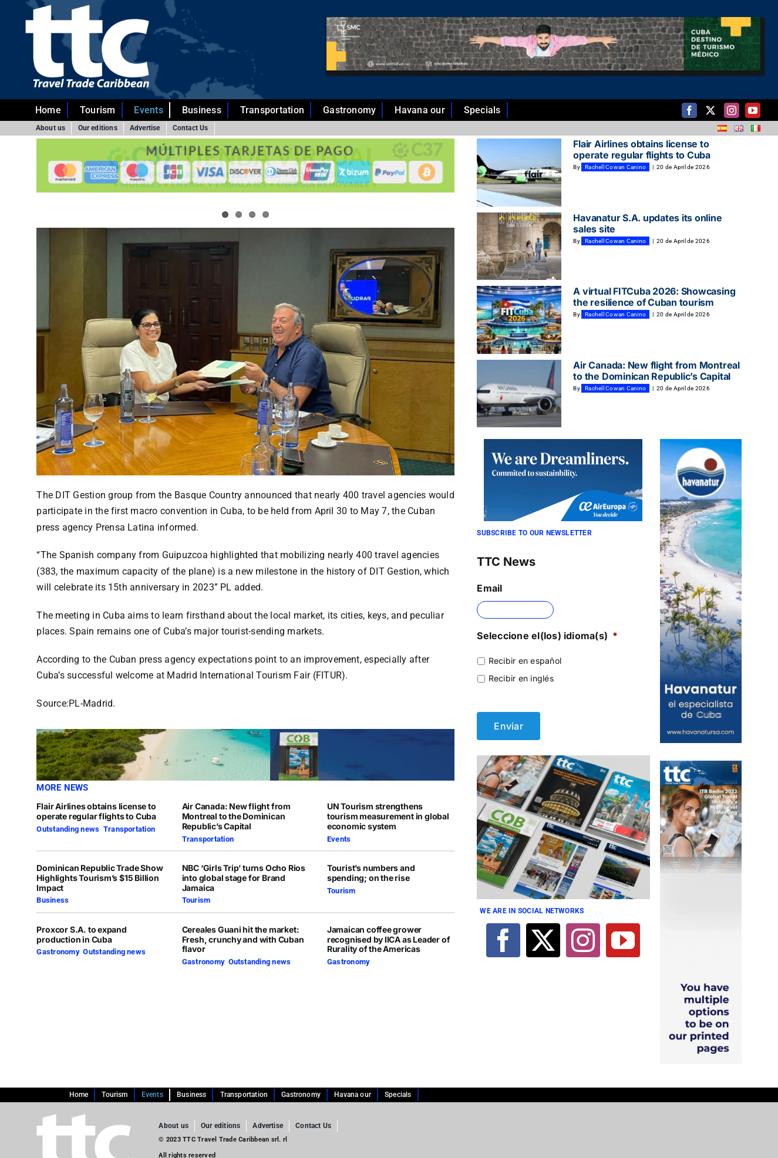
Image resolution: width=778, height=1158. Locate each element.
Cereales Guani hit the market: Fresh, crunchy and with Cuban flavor (243, 939)
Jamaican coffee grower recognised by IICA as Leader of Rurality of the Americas (388, 939)
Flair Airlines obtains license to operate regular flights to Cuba (96, 811)
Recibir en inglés (521, 678)
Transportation (129, 829)
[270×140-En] (563, 444)
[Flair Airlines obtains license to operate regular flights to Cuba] (519, 173)
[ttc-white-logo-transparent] (87, 9)
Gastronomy (57, 951)
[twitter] (710, 110)
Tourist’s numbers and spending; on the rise (371, 873)
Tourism (196, 900)
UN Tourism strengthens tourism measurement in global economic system (388, 816)
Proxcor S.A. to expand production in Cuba (81, 934)
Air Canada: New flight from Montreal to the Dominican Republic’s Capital (236, 816)
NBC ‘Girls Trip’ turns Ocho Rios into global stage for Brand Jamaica (243, 878)
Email (489, 588)
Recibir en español (525, 661)
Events (339, 839)
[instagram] (731, 110)
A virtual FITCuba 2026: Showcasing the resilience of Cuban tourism (654, 296)
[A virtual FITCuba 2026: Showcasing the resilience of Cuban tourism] (519, 320)
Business (52, 900)
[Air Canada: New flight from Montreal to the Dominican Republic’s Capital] (519, 394)
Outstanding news (67, 829)
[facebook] (689, 110)
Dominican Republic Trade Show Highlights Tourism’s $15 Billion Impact (99, 878)
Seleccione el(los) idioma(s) (547, 636)
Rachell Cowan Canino (615, 167)
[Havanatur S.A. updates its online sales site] (519, 246)
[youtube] (752, 110)
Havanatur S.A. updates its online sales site (647, 223)
